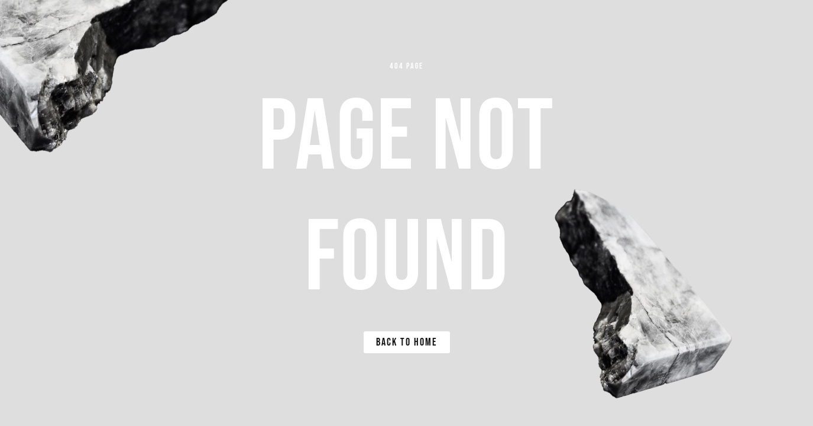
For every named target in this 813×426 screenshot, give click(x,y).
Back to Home (407, 342)
